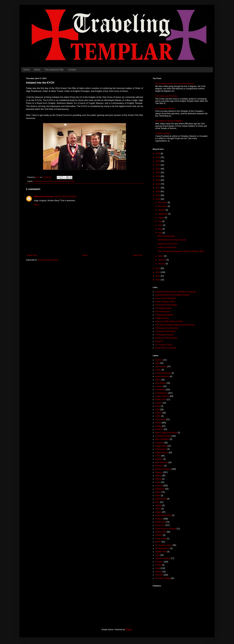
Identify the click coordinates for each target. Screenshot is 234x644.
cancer (158, 370)
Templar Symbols (162, 133)
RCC (157, 502)
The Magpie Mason (163, 308)
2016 (158, 191)
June (160, 225)
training (158, 565)
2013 (158, 268)
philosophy (159, 489)
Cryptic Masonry (162, 396)
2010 (158, 280)
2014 (158, 199)
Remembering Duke (166, 236)
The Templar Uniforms (164, 108)
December (163, 202)
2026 (158, 153)
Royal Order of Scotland (165, 348)
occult (157, 482)
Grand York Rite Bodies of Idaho (169, 321)
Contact (72, 69)
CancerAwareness (163, 373)
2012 (158, 272)
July (160, 221)
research (159, 519)
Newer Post (32, 255)
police (157, 495)
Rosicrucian (160, 522)
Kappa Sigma (161, 446)
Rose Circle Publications (165, 298)
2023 (158, 165)
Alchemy (159, 360)
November (163, 206)
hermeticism (160, 419)
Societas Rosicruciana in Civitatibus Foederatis (175, 292)
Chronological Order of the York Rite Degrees (174, 83)
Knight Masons (161, 452)
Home (26, 69)
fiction (157, 406)
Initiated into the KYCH (167, 244)
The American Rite (54, 69)
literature (159, 459)
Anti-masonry (161, 366)
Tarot (157, 555)
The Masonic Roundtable (166, 305)
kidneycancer (161, 449)
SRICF (158, 542)
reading (158, 505)
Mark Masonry (161, 462)
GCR (157, 409)
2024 (158, 161)
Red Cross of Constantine (166, 338)
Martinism (159, 466)
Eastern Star (160, 399)
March (161, 256)
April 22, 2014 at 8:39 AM (65, 196)
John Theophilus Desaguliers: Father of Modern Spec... (181, 251)
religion (158, 512)
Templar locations (162, 558)
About (37, 69)
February (162, 260)
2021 (158, 172)
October (162, 210)
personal (57, 181)
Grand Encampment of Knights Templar (172, 295)
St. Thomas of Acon (163, 344)
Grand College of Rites (165, 302)
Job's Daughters (162, 439)
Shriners (158, 535)
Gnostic (158, 413)
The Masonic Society (164, 335)
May (160, 229)
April (160, 233)
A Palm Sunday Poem (167, 247)
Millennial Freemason (44, 196)
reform (158, 509)
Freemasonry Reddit (164, 315)
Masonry (159, 472)
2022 (158, 169)
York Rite (70, 181)
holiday (158, 426)
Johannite (159, 443)
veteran (158, 571)
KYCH (50, 181)
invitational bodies (40, 181)
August (161, 217)
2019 (158, 180)
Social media (160, 538)
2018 (158, 184)
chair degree (160, 383)
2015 (158, 195)
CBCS (158, 380)
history (158, 423)
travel (64, 181)
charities (158, 386)
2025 (158, 157)
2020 (158, 176)
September (163, 214)
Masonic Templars (163, 469)
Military (158, 475)
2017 (158, 188)
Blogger (128, 629)
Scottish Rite (160, 532)
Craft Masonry (161, 393)
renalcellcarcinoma (163, 515)
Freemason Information (165, 331)
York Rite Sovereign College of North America (175, 325)
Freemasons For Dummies (166, 328)
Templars (159, 562)
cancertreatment (162, 376)
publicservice (160, 499)
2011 (158, 276)
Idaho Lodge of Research (166, 432)
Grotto (158, 416)
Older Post (137, 255)
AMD (157, 363)
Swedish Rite (161, 552)
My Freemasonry (162, 311)
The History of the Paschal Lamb (172, 240)
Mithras (158, 479)
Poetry (158, 492)
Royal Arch (160, 525)
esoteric (158, 403)
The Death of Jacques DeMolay (168, 121)
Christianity (160, 389)
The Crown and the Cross (166, 96)
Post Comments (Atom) (48, 260)
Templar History (162, 318)
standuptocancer (162, 548)
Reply (36, 204)
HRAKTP (159, 341)
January (162, 264)
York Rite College (162, 578)
